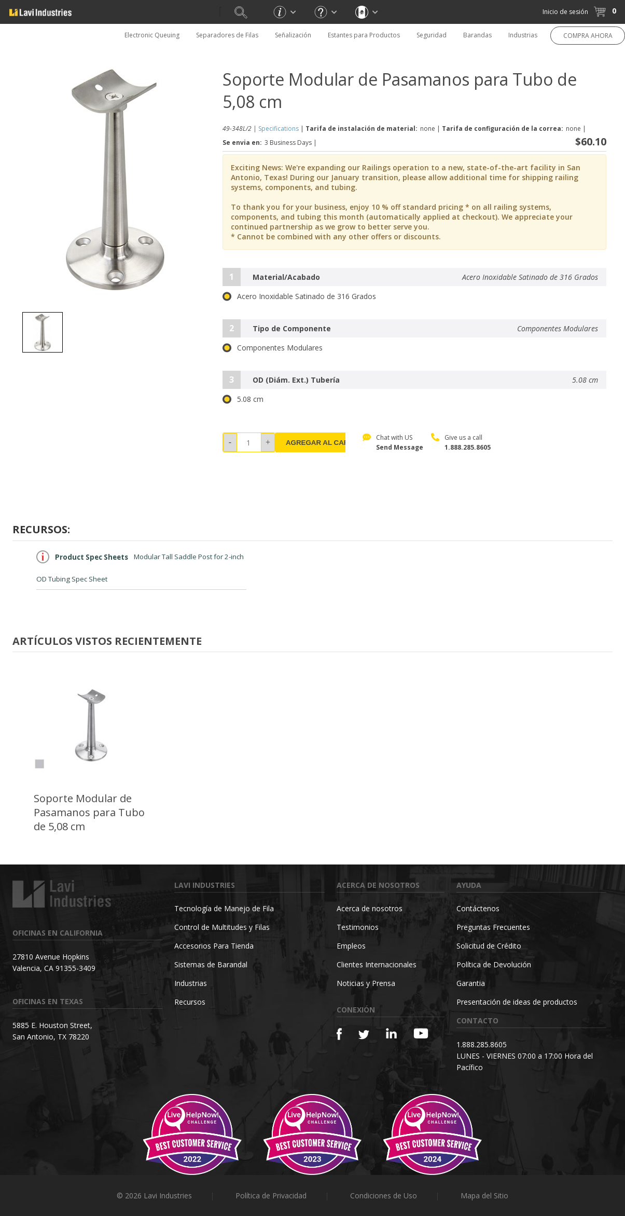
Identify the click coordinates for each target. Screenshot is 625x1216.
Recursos (189, 1002)
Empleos (351, 946)
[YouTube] (420, 1033)
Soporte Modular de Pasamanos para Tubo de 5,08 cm (89, 812)
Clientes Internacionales (376, 964)
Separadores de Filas (227, 35)
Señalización (293, 35)
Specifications (278, 128)
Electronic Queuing (151, 35)
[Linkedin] (391, 1033)
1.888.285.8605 (468, 447)
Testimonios (358, 927)
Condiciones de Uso (383, 1195)
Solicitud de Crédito (488, 946)
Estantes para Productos (364, 35)
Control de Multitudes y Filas (222, 927)
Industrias (522, 35)
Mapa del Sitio (484, 1195)
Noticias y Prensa (366, 983)
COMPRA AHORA (588, 35)
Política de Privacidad (271, 1195)
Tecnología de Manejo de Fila (224, 908)
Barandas (477, 35)
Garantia (470, 983)
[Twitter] (363, 1035)
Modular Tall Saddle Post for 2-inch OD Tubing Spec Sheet (140, 567)
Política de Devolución (493, 964)
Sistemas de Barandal (210, 964)
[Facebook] (339, 1034)
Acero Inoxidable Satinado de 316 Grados (299, 296)
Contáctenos (477, 908)
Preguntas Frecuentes (493, 927)
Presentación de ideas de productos (516, 1002)
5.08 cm (243, 399)
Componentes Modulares (273, 348)
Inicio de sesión (565, 11)
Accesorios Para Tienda (214, 946)
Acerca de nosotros (369, 908)
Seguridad (431, 35)
